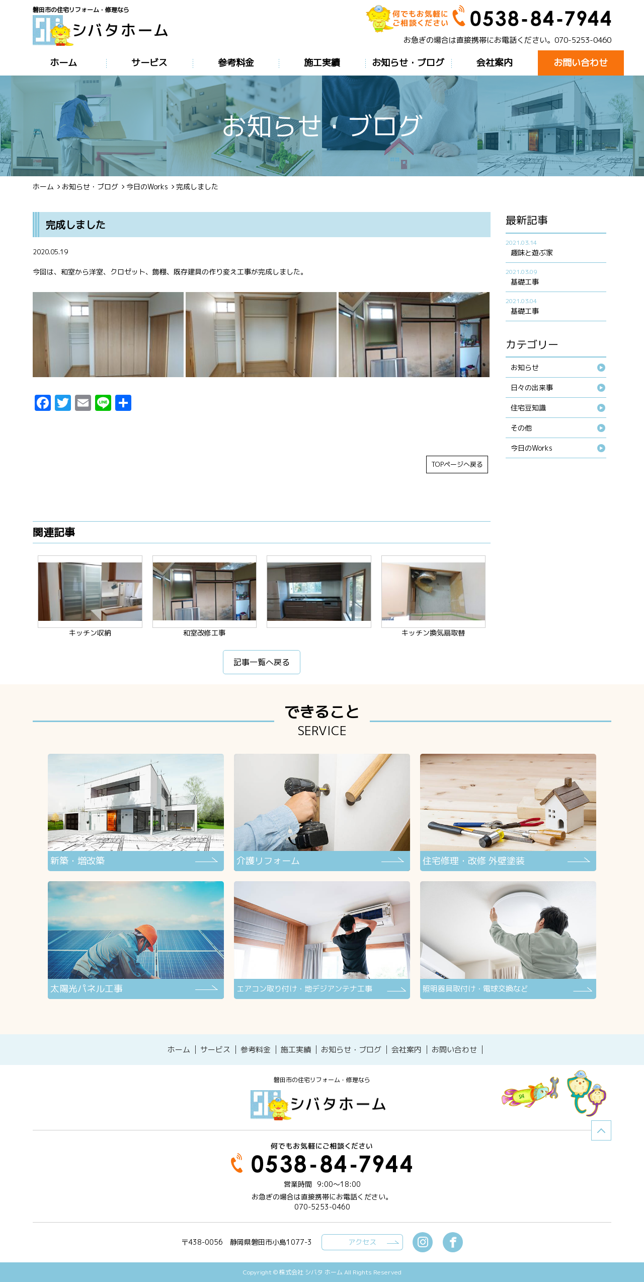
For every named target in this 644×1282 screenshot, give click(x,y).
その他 (521, 428)
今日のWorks (147, 186)
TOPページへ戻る (457, 464)
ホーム (43, 186)
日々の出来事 (532, 387)
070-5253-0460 (582, 40)
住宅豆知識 (528, 407)
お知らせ (525, 367)
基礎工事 (525, 282)
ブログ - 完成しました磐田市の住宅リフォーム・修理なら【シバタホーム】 (104, 31)
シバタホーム (322, 1105)
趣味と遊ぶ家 (532, 252)
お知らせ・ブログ (90, 186)
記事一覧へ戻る (261, 662)
